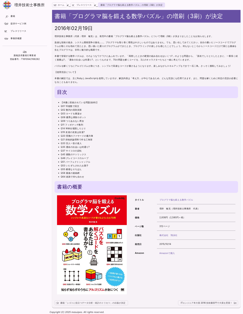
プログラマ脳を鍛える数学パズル (176, 199)
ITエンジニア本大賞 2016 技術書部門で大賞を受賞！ (209, 303)
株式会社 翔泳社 (168, 235)
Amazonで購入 (167, 253)
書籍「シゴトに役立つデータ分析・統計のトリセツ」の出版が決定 (90, 303)
